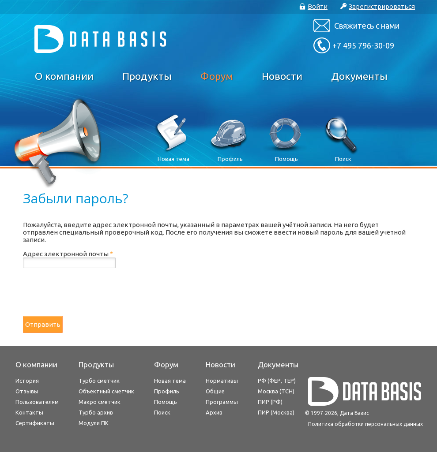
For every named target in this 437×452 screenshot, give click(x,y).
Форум (216, 76)
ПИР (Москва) (276, 412)
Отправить (42, 324)
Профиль (166, 391)
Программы (222, 402)
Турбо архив (96, 412)
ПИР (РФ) (270, 402)
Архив (214, 412)
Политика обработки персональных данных (365, 424)
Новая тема (170, 380)
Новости (282, 76)
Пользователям (37, 402)
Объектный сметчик (106, 391)
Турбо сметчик (99, 380)
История (27, 380)
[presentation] (90, 292)
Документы (359, 76)
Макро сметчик (100, 402)
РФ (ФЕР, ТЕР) (277, 380)
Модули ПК (94, 423)
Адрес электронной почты (68, 254)
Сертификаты (34, 423)
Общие (215, 391)
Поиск (162, 412)
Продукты (147, 76)
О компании (64, 76)
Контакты (29, 412)
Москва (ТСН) (276, 391)
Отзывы (26, 391)
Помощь (165, 402)
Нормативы (222, 380)
